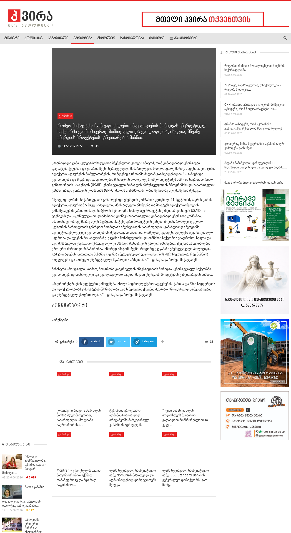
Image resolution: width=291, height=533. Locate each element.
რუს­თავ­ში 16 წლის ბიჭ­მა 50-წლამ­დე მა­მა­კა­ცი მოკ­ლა (36, 317)
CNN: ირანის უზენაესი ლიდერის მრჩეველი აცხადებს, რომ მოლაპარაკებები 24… (254, 108)
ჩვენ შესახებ (12, 516)
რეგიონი (156, 38)
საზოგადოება (132, 38)
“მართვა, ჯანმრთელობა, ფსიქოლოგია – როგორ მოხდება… (252, 88)
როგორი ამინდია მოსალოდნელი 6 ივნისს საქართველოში (254, 69)
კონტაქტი (52, 516)
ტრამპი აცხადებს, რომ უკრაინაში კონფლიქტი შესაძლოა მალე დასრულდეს (253, 127)
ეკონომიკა (82, 38)
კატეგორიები (183, 38)
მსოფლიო (106, 38)
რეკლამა (33, 516)
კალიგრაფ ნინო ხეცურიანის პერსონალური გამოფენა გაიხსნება (254, 147)
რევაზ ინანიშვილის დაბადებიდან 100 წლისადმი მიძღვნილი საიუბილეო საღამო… (255, 166)
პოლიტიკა (34, 38)
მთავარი (11, 38)
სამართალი (58, 38)
